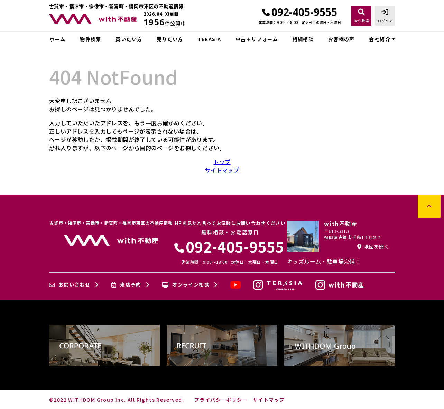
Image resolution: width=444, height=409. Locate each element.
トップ (221, 161)
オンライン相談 (186, 285)
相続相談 (303, 39)
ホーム (57, 39)
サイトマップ (222, 170)
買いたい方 (128, 39)
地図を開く (373, 246)
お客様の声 (341, 39)
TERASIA (209, 39)
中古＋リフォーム (256, 39)
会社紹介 (379, 39)
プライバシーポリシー (221, 399)
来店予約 (126, 285)
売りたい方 (170, 39)
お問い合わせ (70, 285)
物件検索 (90, 39)
